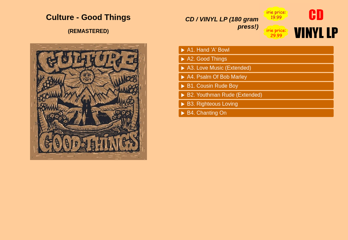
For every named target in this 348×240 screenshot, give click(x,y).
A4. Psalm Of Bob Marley (217, 77)
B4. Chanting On (206, 113)
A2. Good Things (207, 59)
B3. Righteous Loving (212, 104)
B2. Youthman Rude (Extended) (224, 95)
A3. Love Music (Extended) (219, 68)
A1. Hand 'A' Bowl (208, 50)
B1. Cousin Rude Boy (212, 86)
